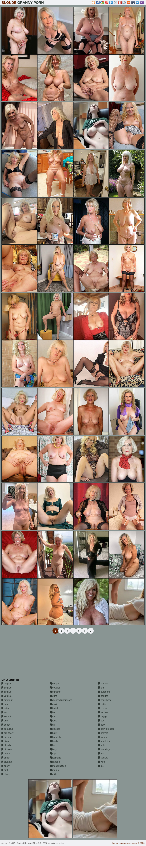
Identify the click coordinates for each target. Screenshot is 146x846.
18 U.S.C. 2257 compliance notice (48, 843)
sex (101, 720)
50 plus (6, 687)
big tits (6, 737)
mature (55, 770)
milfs (53, 774)
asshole (6, 716)
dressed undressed (61, 700)
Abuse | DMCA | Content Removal (16, 843)
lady (53, 749)
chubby (6, 774)
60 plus (6, 692)
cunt (53, 696)
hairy (53, 733)
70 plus (6, 696)
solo (101, 745)
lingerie (55, 762)
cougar (54, 683)
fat (52, 712)
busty (5, 766)
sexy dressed (106, 729)
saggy (102, 716)
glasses (55, 729)
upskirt (103, 757)
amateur (6, 700)
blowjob (6, 749)
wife (101, 762)
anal (4, 704)
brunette (6, 762)
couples (55, 687)
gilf (52, 725)
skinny (102, 737)
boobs (5, 753)
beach (5, 725)
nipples (103, 683)
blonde (6, 745)
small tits (104, 741)
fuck (53, 720)
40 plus (6, 683)
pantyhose (104, 700)
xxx (101, 766)
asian (5, 708)
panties (103, 696)
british (5, 757)
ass (4, 712)
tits (101, 753)
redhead (103, 712)
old (101, 687)
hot (53, 745)
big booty (7, 733)
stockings (104, 749)
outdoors (104, 692)
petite (102, 704)
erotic (54, 704)
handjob (55, 737)
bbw (4, 720)
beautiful (7, 729)
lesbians (55, 757)
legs (53, 753)
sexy (101, 725)
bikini (5, 741)
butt (4, 770)
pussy (102, 708)
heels (54, 741)
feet (53, 716)
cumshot (55, 692)
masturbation (58, 766)
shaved (103, 733)
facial (54, 708)
